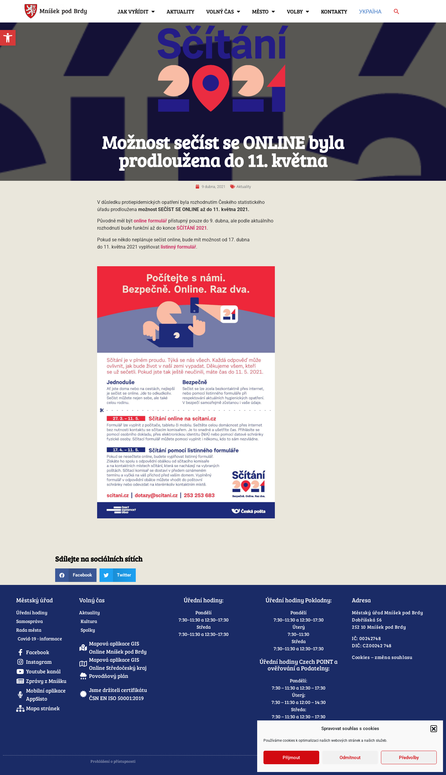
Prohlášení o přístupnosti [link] (113, 761)
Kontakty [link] (334, 11)
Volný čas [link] (223, 11)
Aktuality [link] (180, 11)
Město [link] (263, 11)
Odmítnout (350, 757)
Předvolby (409, 757)
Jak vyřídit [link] (136, 11)
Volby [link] (298, 11)
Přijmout (291, 757)
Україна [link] (370, 11)
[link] (8, 38)
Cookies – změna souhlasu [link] (382, 657)
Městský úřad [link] (34, 600)
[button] (434, 729)
